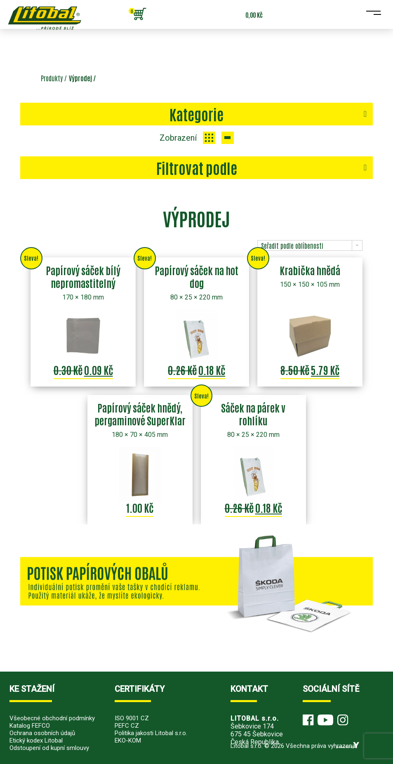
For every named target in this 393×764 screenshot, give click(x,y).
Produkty (52, 78)
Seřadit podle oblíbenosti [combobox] (292, 245)
